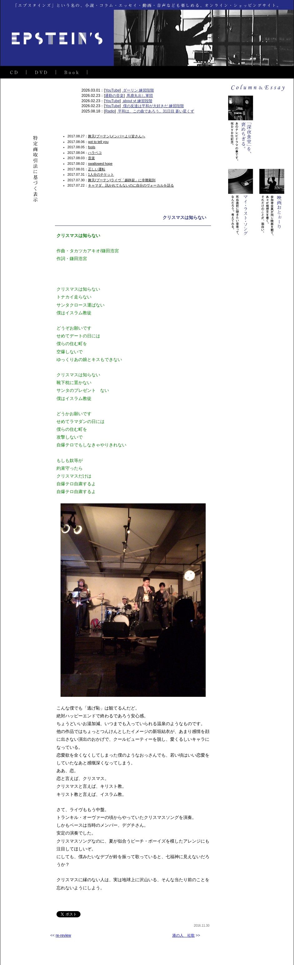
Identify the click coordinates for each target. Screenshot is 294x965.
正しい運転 (96, 169)
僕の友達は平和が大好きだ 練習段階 (153, 106)
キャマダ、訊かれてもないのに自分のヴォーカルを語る (131, 185)
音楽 (91, 158)
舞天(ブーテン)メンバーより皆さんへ (116, 136)
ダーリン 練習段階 (138, 90)
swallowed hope (100, 163)
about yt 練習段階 (137, 101)
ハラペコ (95, 152)
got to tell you (98, 142)
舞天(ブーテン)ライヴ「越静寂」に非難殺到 (121, 180)
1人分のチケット (101, 174)
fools (91, 147)
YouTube (112, 90)
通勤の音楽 (114, 95)
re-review (63, 935)
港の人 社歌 (183, 935)
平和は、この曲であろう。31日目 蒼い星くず (155, 111)
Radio (110, 111)
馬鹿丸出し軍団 (139, 95)
